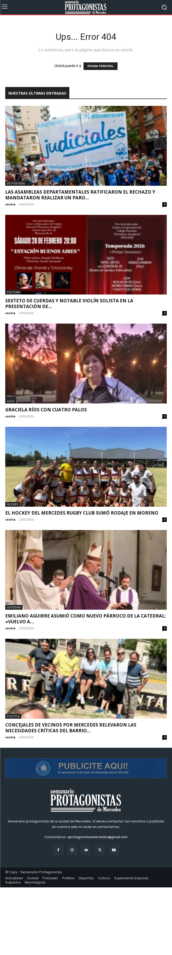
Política (13, 716)
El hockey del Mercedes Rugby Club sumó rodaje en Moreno (81, 513)
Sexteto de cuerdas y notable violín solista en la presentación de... (69, 303)
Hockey (12, 504)
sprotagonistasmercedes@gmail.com (97, 905)
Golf (11, 401)
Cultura (13, 292)
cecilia (10, 204)
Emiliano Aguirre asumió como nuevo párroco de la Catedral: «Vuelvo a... (85, 619)
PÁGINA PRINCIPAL (100, 66)
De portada (16, 183)
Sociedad (14, 607)
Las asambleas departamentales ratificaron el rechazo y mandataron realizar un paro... (80, 195)
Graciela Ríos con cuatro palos (46, 410)
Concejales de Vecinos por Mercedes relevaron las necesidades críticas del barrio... (70, 728)
